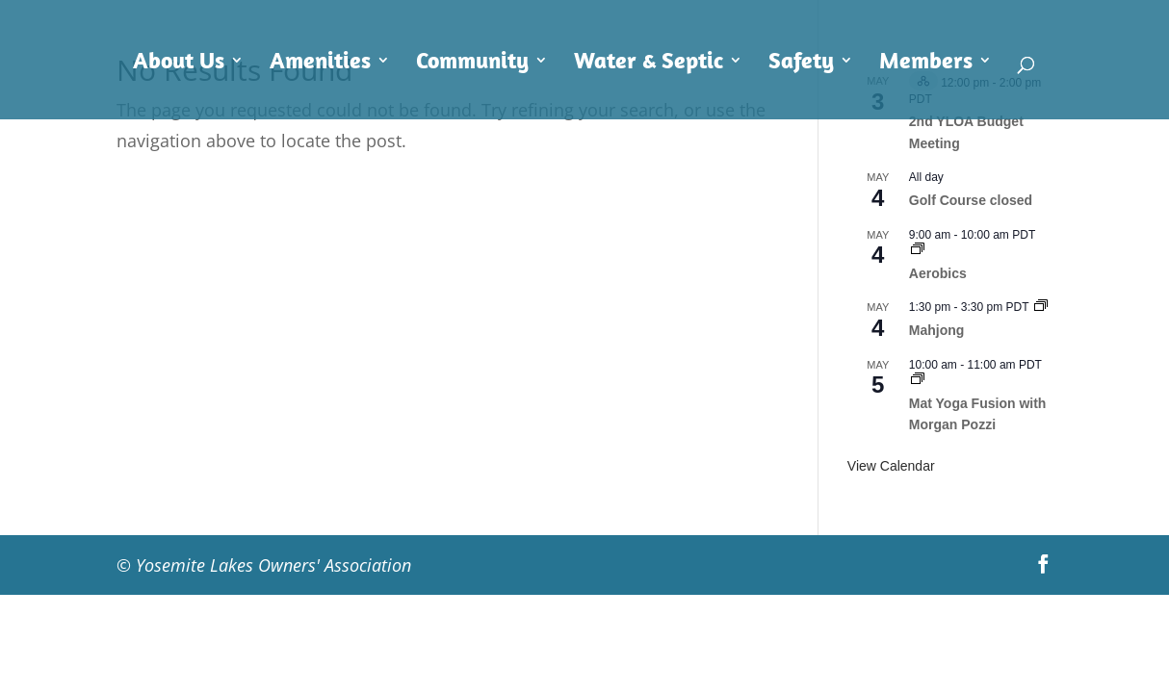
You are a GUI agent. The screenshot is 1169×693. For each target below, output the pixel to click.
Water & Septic (648, 63)
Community (472, 63)
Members (926, 63)
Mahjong (937, 330)
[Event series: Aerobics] (917, 250)
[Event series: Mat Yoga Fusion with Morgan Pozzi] (917, 380)
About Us (178, 63)
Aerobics (938, 273)
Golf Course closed (970, 200)
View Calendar (891, 466)
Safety (801, 63)
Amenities (320, 63)
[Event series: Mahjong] (1041, 307)
